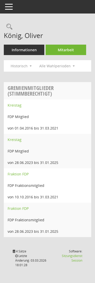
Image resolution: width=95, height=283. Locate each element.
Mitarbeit (66, 49)
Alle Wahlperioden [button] (57, 65)
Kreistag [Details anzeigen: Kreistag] (15, 105)
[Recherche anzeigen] (8, 27)
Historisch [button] (21, 65)
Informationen (24, 49)
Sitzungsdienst (72, 258)
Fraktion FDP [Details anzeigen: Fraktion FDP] (18, 174)
